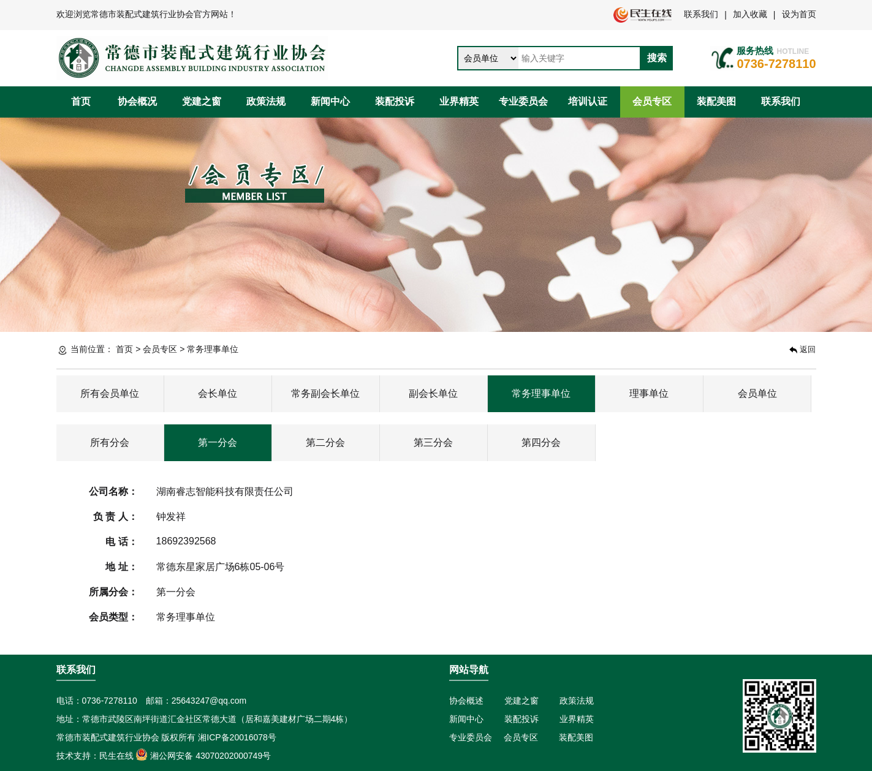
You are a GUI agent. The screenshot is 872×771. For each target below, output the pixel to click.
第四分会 (541, 442)
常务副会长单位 (325, 393)
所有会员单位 (109, 393)
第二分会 (325, 442)
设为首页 (799, 14)
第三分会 (433, 442)
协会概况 (137, 101)
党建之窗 (201, 101)
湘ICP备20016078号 (237, 737)
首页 (81, 101)
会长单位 (217, 393)
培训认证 (587, 101)
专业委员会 (523, 101)
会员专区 (652, 101)
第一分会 (217, 442)
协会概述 (466, 700)
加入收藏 (750, 14)
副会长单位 (433, 393)
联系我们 (701, 14)
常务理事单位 (212, 349)
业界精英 (459, 101)
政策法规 (266, 101)
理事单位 (649, 393)
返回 (802, 349)
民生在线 (116, 756)
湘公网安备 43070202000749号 (203, 756)
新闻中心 (330, 101)
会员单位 (757, 393)
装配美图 (716, 101)
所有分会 (109, 442)
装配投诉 (394, 101)
